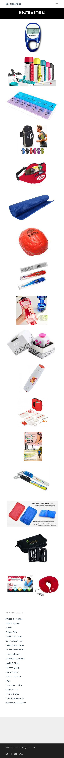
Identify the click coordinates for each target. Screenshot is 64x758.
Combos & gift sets (14, 641)
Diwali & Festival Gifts (15, 649)
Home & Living (12, 672)
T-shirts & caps (12, 694)
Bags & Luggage (13, 623)
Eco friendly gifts (13, 654)
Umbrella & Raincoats (15, 698)
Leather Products (13, 676)
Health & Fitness (13, 663)
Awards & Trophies (14, 618)
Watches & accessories (16, 702)
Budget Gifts (11, 632)
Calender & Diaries (14, 636)
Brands (9, 627)
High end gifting (12, 667)
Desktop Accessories (15, 645)
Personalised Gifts (14, 685)
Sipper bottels (12, 689)
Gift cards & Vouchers (15, 658)
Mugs (8, 680)
